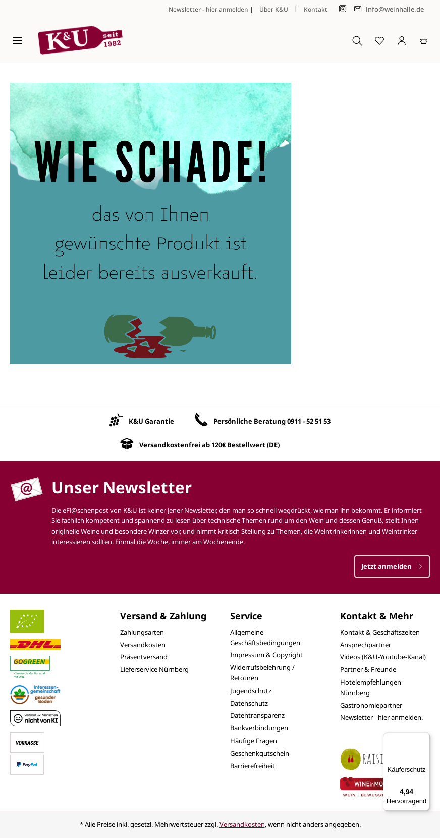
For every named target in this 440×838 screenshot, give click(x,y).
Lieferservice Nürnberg (154, 669)
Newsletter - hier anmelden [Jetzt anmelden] (208, 9)
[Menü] (17, 40)
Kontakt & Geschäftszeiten (380, 632)
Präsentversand (144, 656)
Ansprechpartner (365, 644)
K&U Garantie (151, 421)
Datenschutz (249, 703)
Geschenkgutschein (259, 753)
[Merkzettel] (379, 40)
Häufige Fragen (253, 740)
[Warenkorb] (424, 40)
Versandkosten (143, 644)
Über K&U (273, 9)
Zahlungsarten (142, 632)
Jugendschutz (250, 690)
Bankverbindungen (259, 727)
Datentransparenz (257, 715)
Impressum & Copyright (266, 654)
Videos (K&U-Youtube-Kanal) (383, 656)
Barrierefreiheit (252, 765)
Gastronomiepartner (371, 705)
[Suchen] (357, 40)
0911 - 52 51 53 (309, 421)
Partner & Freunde (368, 669)
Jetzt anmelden (392, 566)
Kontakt (315, 9)
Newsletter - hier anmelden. (381, 717)
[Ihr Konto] (402, 40)
